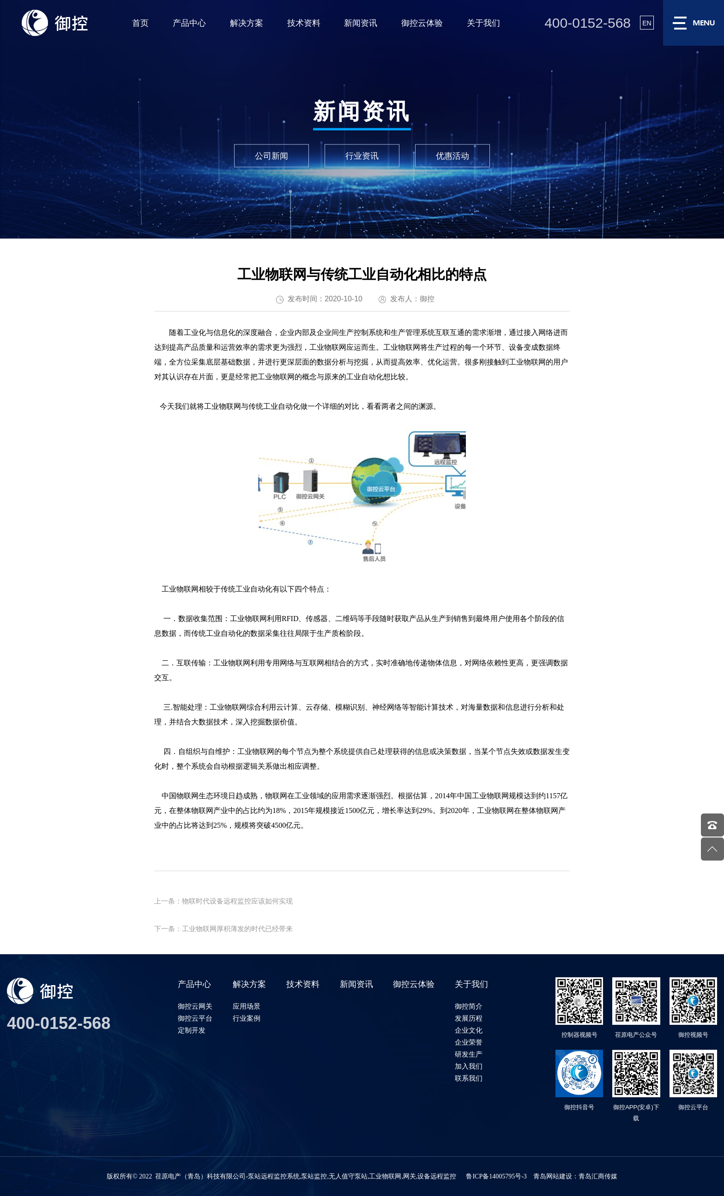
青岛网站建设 (552, 1176)
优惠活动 (452, 156)
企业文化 (469, 1030)
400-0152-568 (587, 22)
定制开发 (191, 1030)
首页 (140, 23)
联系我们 (469, 1078)
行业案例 (246, 1018)
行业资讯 (362, 156)
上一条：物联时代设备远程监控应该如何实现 (223, 901)
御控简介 (469, 1006)
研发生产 (469, 1054)
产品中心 (189, 23)
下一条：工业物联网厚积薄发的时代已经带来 (223, 929)
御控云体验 (422, 23)
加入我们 (469, 1066)
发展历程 (469, 1018)
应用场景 (246, 1006)
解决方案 (246, 23)
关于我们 (483, 23)
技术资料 (303, 23)
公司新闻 (271, 156)
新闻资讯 (360, 23)
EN (646, 23)
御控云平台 (195, 1018)
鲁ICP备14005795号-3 (496, 1176)
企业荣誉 (469, 1042)
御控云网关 (195, 1006)
